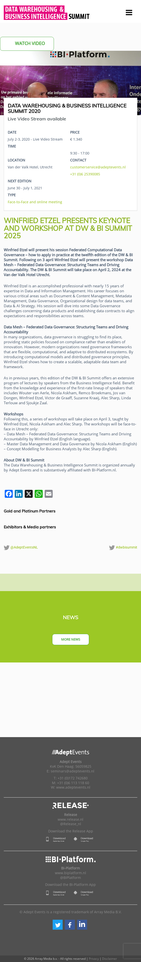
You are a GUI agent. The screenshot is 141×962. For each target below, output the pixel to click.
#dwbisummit (123, 547)
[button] (58, 925)
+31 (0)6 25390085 (85, 174)
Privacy (94, 959)
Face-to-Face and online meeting (35, 202)
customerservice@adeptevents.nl (98, 167)
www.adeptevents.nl (73, 787)
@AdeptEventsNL (21, 547)
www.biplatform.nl (70, 873)
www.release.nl (70, 819)
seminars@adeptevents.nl (72, 771)
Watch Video (27, 43)
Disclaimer (109, 959)
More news (70, 639)
